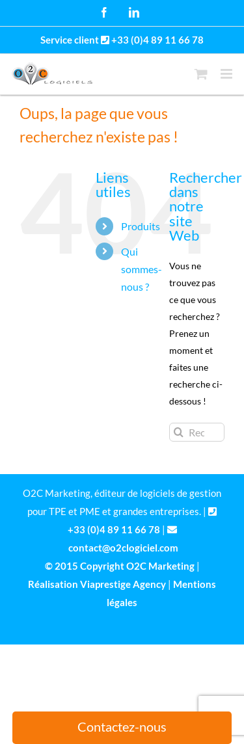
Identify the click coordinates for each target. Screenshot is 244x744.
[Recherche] (178, 432)
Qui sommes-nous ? (141, 269)
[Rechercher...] (196, 432)
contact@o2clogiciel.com (123, 547)
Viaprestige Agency (123, 584)
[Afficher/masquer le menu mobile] (227, 74)
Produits (140, 226)
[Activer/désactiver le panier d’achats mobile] (201, 74)
